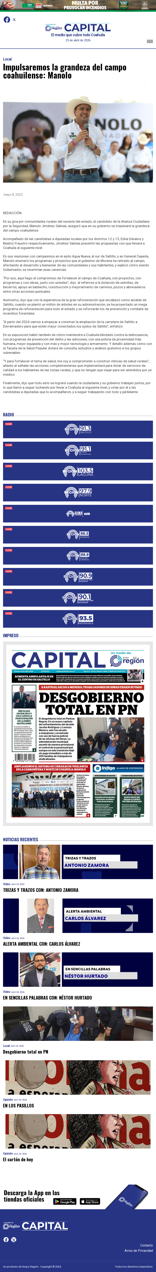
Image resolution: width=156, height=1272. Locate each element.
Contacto (146, 1245)
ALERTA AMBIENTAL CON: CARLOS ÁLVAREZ (41, 943)
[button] (150, 42)
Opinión (8, 1099)
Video (6, 884)
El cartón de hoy (18, 1159)
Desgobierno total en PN (25, 1051)
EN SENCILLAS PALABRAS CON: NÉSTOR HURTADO (47, 997)
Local (7, 59)
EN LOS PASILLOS (18, 1105)
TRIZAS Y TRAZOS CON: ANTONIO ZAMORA (40, 889)
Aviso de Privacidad (139, 1251)
